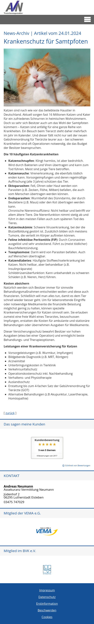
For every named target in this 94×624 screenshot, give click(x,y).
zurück (10, 413)
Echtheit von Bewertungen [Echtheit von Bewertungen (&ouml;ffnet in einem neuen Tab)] (77, 465)
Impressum (47, 590)
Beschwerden (47, 610)
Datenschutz (47, 597)
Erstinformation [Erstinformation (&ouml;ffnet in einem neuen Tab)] (47, 604)
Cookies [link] (47, 617)
